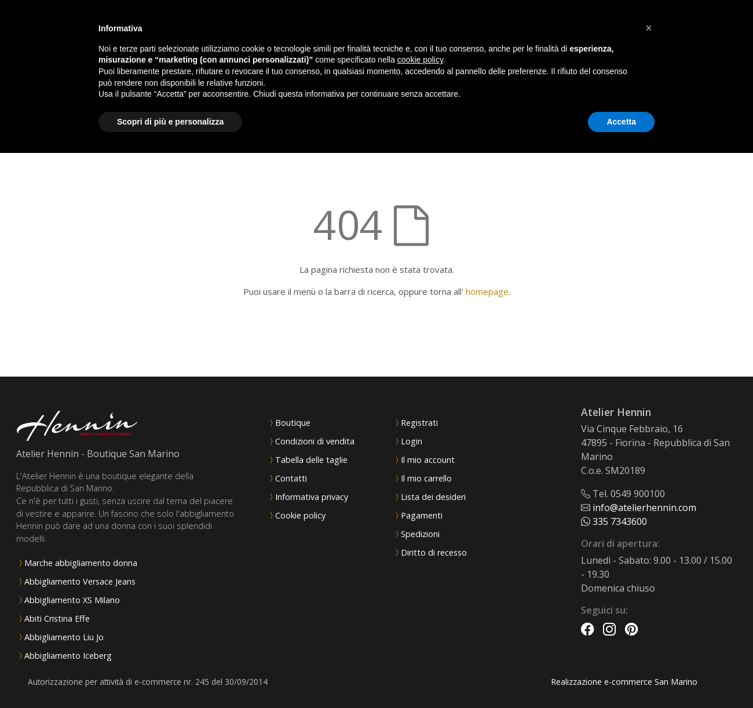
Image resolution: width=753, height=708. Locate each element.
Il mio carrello (426, 478)
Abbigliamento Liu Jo (64, 637)
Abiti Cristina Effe (57, 618)
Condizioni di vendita (314, 441)
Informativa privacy (311, 496)
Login (411, 441)
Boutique (292, 422)
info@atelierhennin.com (644, 507)
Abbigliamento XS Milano (72, 599)
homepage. (488, 291)
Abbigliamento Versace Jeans (80, 581)
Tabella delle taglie (311, 459)
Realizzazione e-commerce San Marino (624, 681)
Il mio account (428, 459)
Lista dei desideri (433, 496)
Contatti (291, 478)
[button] (648, 28)
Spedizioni (420, 533)
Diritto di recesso (434, 552)
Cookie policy (300, 515)
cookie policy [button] (420, 59)
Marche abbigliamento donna (80, 562)
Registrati (419, 422)
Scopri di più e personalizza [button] (170, 121)
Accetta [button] (621, 121)
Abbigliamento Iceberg (68, 655)
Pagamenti (422, 515)
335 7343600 (620, 521)
